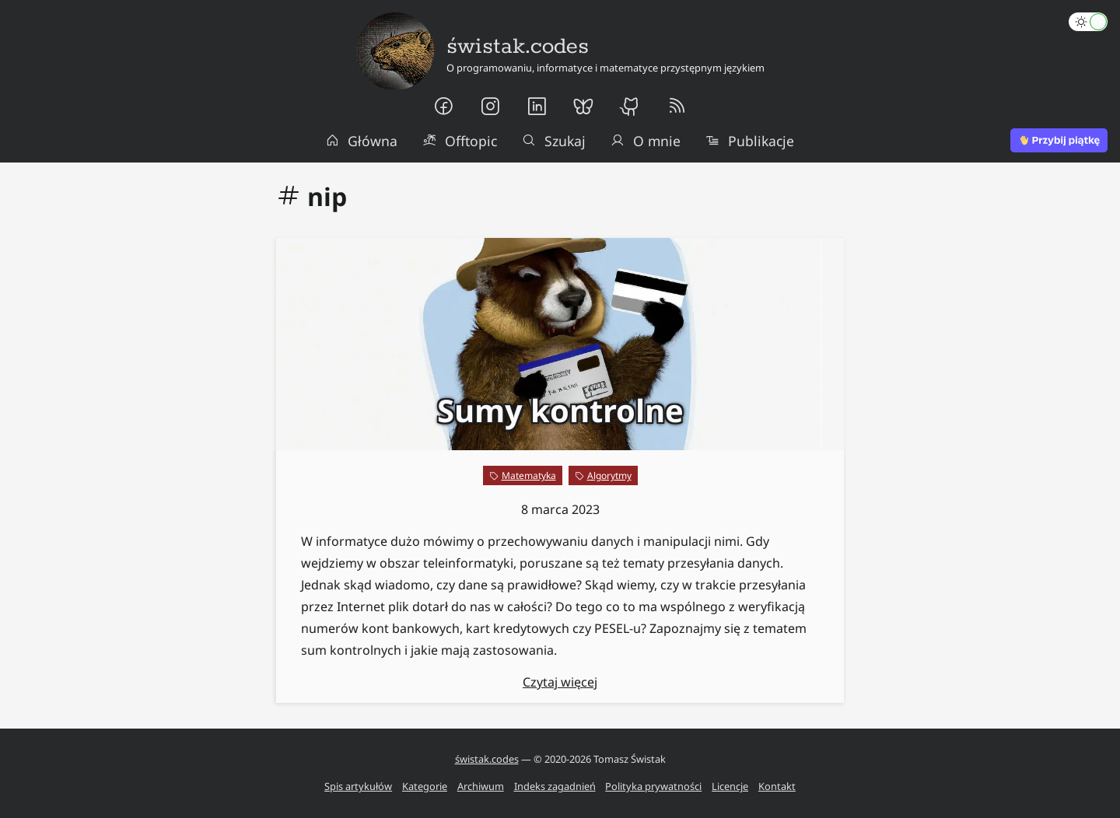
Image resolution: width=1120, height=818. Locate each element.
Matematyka (529, 475)
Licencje (730, 786)
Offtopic (459, 140)
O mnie (646, 140)
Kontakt (777, 786)
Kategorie (424, 786)
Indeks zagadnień (555, 786)
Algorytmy (609, 475)
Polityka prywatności (653, 786)
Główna (361, 140)
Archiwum (480, 786)
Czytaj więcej (560, 681)
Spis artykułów (358, 786)
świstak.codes (487, 759)
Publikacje (749, 140)
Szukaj (554, 140)
